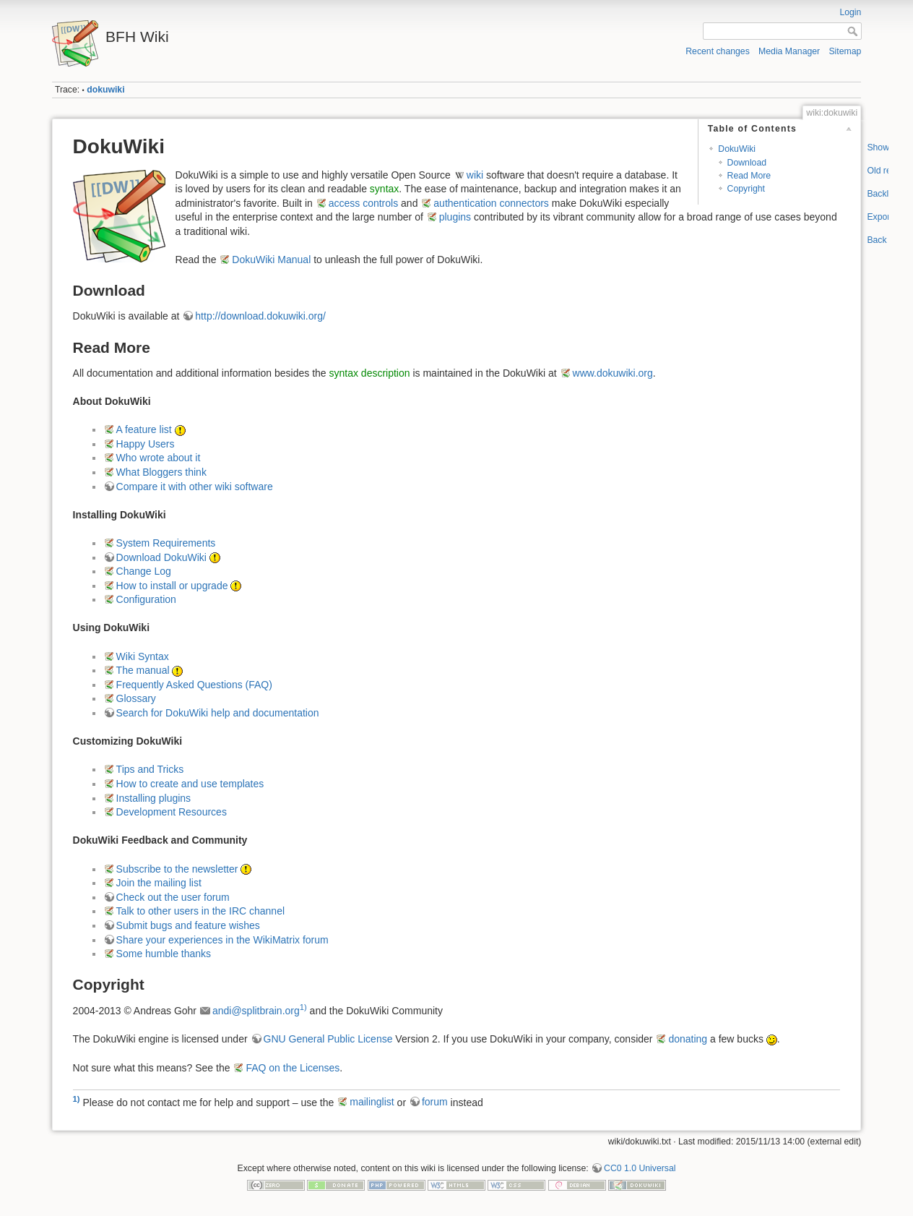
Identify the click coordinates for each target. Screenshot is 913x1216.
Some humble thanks (164, 953)
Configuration (146, 599)
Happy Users (145, 444)
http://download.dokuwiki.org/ (260, 316)
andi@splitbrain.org (256, 1010)
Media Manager (789, 51)
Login (850, 12)
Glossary (136, 698)
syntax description (369, 373)
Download (746, 163)
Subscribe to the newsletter (177, 869)
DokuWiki (737, 149)
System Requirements (166, 543)
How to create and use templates (190, 783)
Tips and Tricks (150, 769)
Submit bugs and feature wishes (188, 925)
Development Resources (171, 812)
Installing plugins (153, 798)
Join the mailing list (159, 883)
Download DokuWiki (161, 557)
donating (687, 1039)
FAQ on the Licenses (292, 1068)
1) (303, 1007)
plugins (455, 217)
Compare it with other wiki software (194, 486)
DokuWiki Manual (271, 259)
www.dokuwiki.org (613, 373)
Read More (749, 176)
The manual (143, 670)
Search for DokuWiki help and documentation (217, 713)
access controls (363, 203)
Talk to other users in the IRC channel (200, 911)
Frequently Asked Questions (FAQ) (194, 684)
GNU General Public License (328, 1039)
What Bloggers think (161, 472)
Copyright (746, 189)
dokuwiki (105, 90)
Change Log (143, 571)
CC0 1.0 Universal (639, 1168)
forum (435, 1102)
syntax (384, 188)
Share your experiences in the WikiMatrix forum (222, 940)
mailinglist (372, 1102)
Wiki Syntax (142, 656)
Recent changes (717, 51)
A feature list (144, 429)
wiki (475, 175)
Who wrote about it (158, 457)
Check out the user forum (173, 897)
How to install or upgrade (172, 585)
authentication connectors (491, 203)
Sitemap (844, 51)
